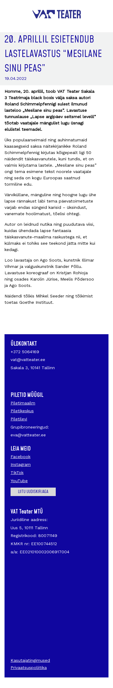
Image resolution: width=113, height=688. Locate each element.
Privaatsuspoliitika (29, 667)
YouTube (19, 480)
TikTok (17, 472)
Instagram (21, 464)
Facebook (20, 456)
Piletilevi (19, 418)
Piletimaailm (23, 403)
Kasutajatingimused (30, 660)
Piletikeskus (22, 410)
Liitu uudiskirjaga (33, 492)
